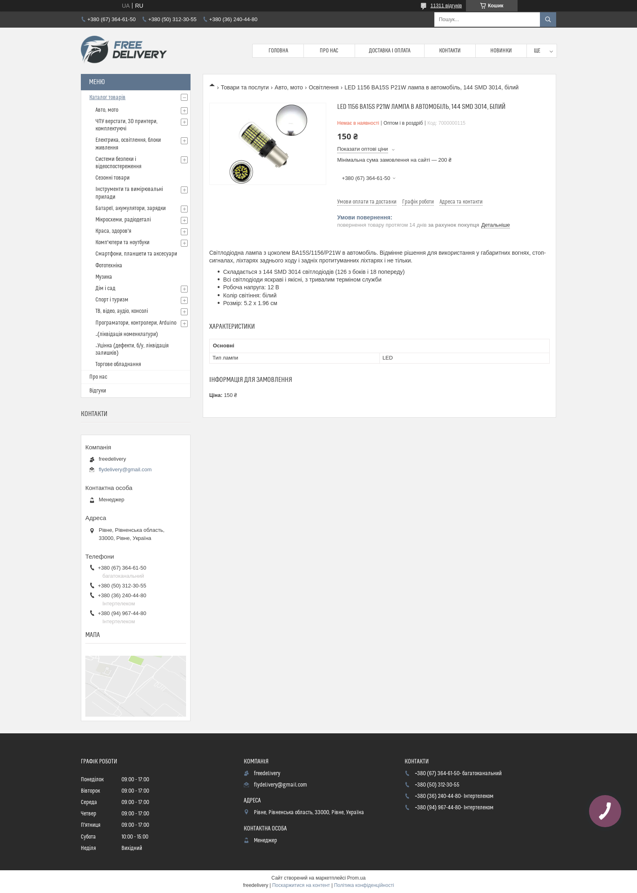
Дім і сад (105, 288)
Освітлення (324, 87)
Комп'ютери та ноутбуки (122, 242)
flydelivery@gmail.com (125, 469)
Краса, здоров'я (113, 231)
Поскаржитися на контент (301, 885)
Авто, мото (289, 87)
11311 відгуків (446, 6)
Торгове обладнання (118, 364)
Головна (278, 51)
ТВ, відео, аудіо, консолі (121, 311)
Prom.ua (356, 878)
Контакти (450, 51)
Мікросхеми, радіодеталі (123, 220)
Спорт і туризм (111, 300)
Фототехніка (108, 265)
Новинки (501, 51)
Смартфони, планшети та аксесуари (136, 254)
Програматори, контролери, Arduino (135, 323)
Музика (103, 277)
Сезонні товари (112, 178)
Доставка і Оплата (389, 51)
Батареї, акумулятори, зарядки (130, 208)
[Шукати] (548, 19)
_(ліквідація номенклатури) (126, 334)
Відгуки (97, 391)
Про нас (329, 51)
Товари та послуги (245, 87)
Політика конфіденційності (364, 885)
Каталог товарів (107, 97)
